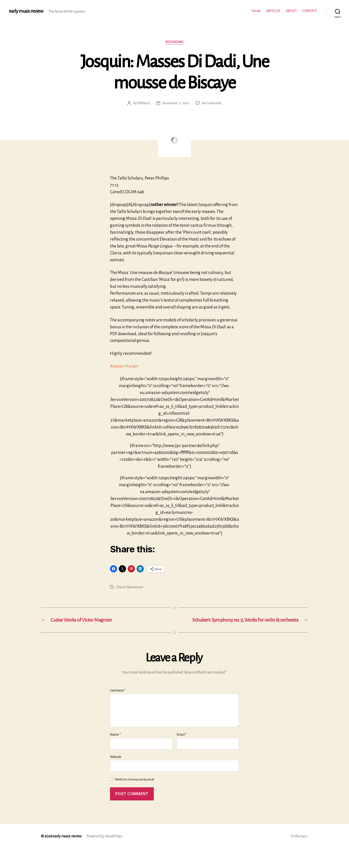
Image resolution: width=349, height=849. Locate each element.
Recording (174, 42)
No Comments (212, 103)
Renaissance (135, 587)
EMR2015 (143, 103)
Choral (120, 587)
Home (256, 11)
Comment (118, 690)
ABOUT (291, 11)
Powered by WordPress (104, 836)
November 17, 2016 (175, 103)
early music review (26, 11)
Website (115, 757)
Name (115, 734)
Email (182, 734)
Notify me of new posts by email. (134, 779)
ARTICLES (273, 11)
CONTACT (309, 11)
